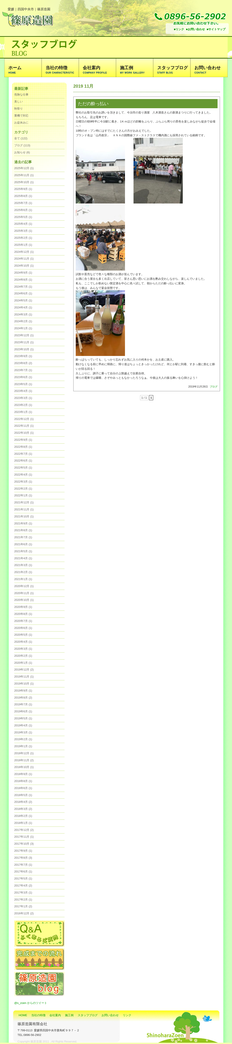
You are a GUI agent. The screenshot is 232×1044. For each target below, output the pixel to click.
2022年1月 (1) (23, 495)
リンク (127, 1015)
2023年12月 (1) (24, 335)
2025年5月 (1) (23, 217)
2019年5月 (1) (23, 718)
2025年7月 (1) (23, 203)
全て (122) (20, 138)
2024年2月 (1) (23, 321)
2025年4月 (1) (23, 223)
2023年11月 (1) (24, 342)
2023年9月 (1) (23, 356)
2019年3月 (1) (23, 732)
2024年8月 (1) (23, 279)
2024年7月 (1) (23, 286)
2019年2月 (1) (23, 739)
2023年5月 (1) (23, 384)
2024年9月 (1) (23, 272)
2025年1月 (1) (23, 244)
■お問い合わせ (195, 29)
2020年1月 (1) (23, 662)
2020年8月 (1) (23, 614)
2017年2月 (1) (23, 899)
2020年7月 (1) (23, 621)
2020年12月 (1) (24, 586)
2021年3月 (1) (23, 565)
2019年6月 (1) (23, 711)
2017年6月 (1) (23, 871)
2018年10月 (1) (24, 767)
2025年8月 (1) (23, 196)
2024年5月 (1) (23, 300)
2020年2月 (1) (23, 655)
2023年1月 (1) (23, 412)
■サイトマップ (216, 29)
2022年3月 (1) (23, 481)
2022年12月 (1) (24, 419)
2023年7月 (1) (23, 370)
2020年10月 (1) (24, 600)
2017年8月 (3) (23, 857)
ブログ (214, 386)
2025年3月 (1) (23, 230)
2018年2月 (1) (23, 816)
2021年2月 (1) (23, 572)
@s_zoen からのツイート (30, 1003)
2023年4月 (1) (23, 391)
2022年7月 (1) (23, 453)
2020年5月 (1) (23, 634)
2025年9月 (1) (23, 189)
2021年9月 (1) (23, 523)
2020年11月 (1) (24, 593)
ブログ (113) (22, 145)
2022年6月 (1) (23, 460)
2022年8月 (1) (23, 446)
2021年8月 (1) (23, 530)
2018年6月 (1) (23, 788)
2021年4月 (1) (23, 558)
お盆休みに (21, 122)
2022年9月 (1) (23, 439)
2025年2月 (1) (23, 237)
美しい (18, 101)
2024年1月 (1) (23, 328)
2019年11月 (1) (24, 676)
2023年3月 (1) (23, 398)
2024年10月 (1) (24, 265)
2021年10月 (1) (24, 516)
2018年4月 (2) (23, 801)
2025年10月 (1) (24, 182)
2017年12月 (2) (24, 830)
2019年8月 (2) (23, 697)
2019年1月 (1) (23, 746)
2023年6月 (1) (23, 377)
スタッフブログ (88, 1015)
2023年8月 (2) (23, 363)
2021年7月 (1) (23, 537)
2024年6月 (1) (23, 293)
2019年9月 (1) (23, 690)
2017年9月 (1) (23, 850)
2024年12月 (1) (24, 251)
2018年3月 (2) (23, 808)
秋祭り (18, 108)
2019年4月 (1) (23, 725)
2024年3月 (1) (23, 314)
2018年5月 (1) (23, 795)
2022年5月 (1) (23, 467)
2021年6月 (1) (23, 544)
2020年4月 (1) (23, 641)
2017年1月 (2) (23, 906)
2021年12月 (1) (24, 502)
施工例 (69, 1015)
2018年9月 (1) (23, 774)
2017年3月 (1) (23, 892)
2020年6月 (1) (23, 628)
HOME (23, 1015)
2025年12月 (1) (24, 168)
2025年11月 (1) (24, 175)
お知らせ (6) (22, 152)
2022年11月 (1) (24, 425)
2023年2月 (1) (23, 405)
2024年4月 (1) (23, 307)
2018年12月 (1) (24, 753)
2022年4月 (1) (23, 474)
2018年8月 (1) (23, 781)
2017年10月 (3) (24, 843)
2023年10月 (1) (24, 349)
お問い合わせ (110, 1015)
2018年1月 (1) (23, 823)
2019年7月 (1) (23, 704)
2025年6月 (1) (23, 210)
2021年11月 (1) (24, 509)
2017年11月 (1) (24, 836)
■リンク (179, 29)
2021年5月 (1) (23, 551)
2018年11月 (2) (24, 760)
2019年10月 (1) (24, 683)
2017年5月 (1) (23, 878)
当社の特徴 (38, 1015)
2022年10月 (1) (24, 432)
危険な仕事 (21, 94)
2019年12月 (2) (24, 669)
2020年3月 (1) (23, 648)
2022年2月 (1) (23, 488)
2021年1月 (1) (23, 579)
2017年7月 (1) (23, 864)
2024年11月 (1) (24, 258)
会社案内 (55, 1015)
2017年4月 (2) (23, 885)
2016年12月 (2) (24, 913)
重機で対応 (21, 115)
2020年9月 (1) (23, 607)
